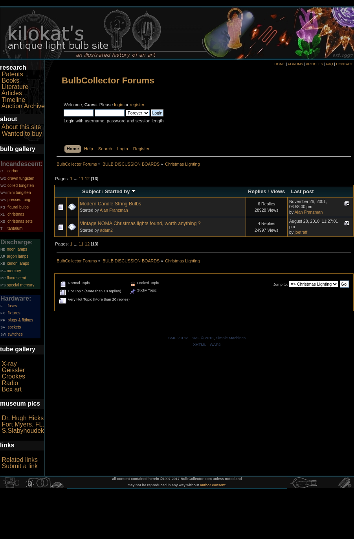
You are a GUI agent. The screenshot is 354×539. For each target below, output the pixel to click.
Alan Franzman (114, 210)
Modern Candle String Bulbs (110, 204)
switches (14, 334)
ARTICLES (314, 64)
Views (278, 191)
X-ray (9, 363)
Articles (12, 93)
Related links (20, 459)
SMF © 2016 (203, 338)
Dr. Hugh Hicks (23, 418)
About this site (21, 127)
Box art (12, 389)
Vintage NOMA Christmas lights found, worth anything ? (140, 223)
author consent (213, 485)
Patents (12, 74)
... (76, 178)
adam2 (106, 230)
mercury (14, 271)
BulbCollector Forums (108, 80)
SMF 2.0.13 (178, 338)
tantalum (14, 228)
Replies (257, 191)
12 (87, 178)
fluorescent (16, 278)
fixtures (13, 313)
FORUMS (295, 64)
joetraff (301, 232)
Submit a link (20, 466)
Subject (91, 191)
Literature (15, 86)
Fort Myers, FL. (23, 424)
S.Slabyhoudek (23, 430)
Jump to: (280, 284)
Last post (302, 191)
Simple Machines (231, 338)
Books (10, 80)
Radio (10, 383)
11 (81, 178)
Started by (120, 191)
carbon (13, 171)
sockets (14, 327)
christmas (15, 214)
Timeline (13, 99)
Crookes (13, 376)
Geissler (13, 370)
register (137, 104)
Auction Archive (23, 106)
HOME (279, 64)
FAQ (329, 64)
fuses (12, 306)
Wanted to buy (22, 133)
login (118, 104)
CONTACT (344, 64)
